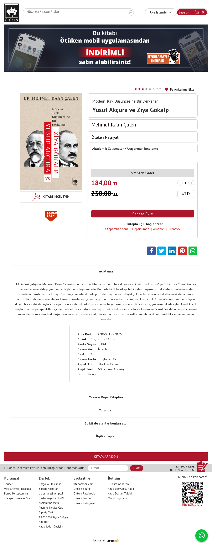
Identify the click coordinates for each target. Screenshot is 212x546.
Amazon (159, 229)
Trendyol (175, 229)
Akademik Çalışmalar (108, 148)
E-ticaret (99, 540)
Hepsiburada (140, 229)
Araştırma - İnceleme (142, 148)
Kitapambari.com (116, 229)
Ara (130, 12)
